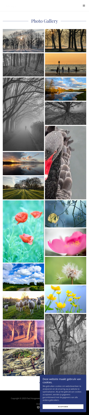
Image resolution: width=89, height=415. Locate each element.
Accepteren (63, 407)
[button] (84, 5)
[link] (11, 5)
